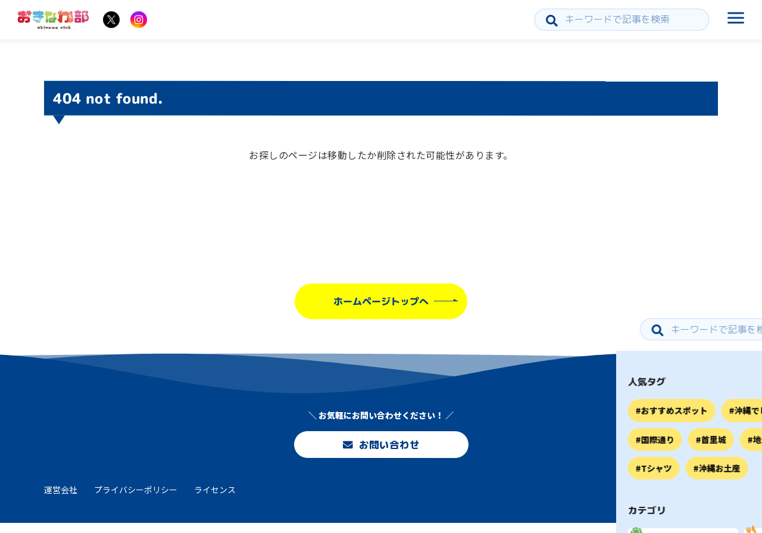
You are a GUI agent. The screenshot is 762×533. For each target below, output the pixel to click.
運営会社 (60, 499)
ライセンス (215, 499)
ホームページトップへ (381, 301)
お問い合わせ (381, 446)
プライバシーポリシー (135, 499)
